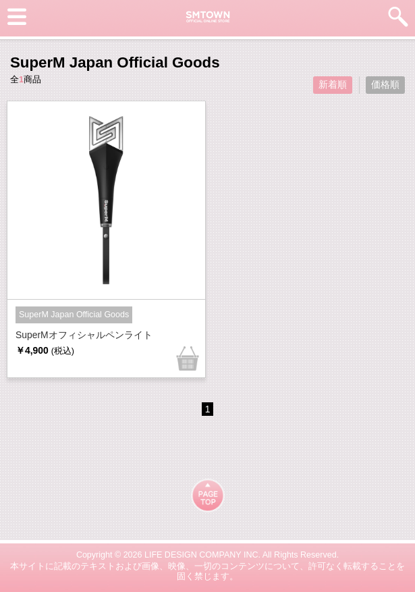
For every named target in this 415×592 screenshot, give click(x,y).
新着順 (333, 84)
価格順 (385, 84)
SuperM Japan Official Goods (74, 314)
